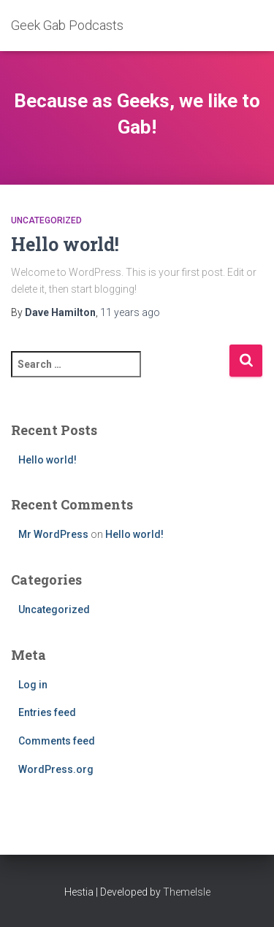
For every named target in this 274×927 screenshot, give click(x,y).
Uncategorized (46, 220)
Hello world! (65, 244)
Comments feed (56, 741)
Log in (32, 685)
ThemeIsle (186, 892)
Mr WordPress (53, 534)
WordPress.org (56, 769)
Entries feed (47, 712)
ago (130, 312)
